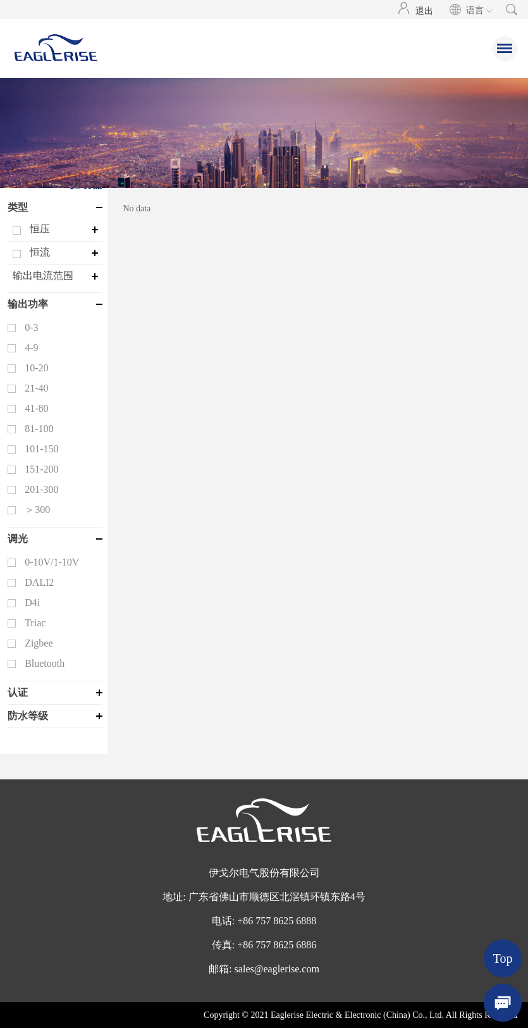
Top (503, 958)
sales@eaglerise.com (277, 968)
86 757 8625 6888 (279, 920)
